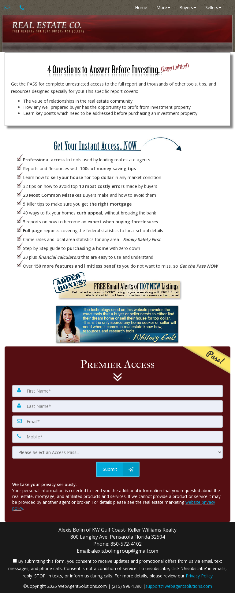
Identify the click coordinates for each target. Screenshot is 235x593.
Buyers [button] (187, 7)
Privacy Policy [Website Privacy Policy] (199, 576)
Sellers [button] (213, 7)
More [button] (163, 7)
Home (141, 7)
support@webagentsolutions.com (178, 586)
